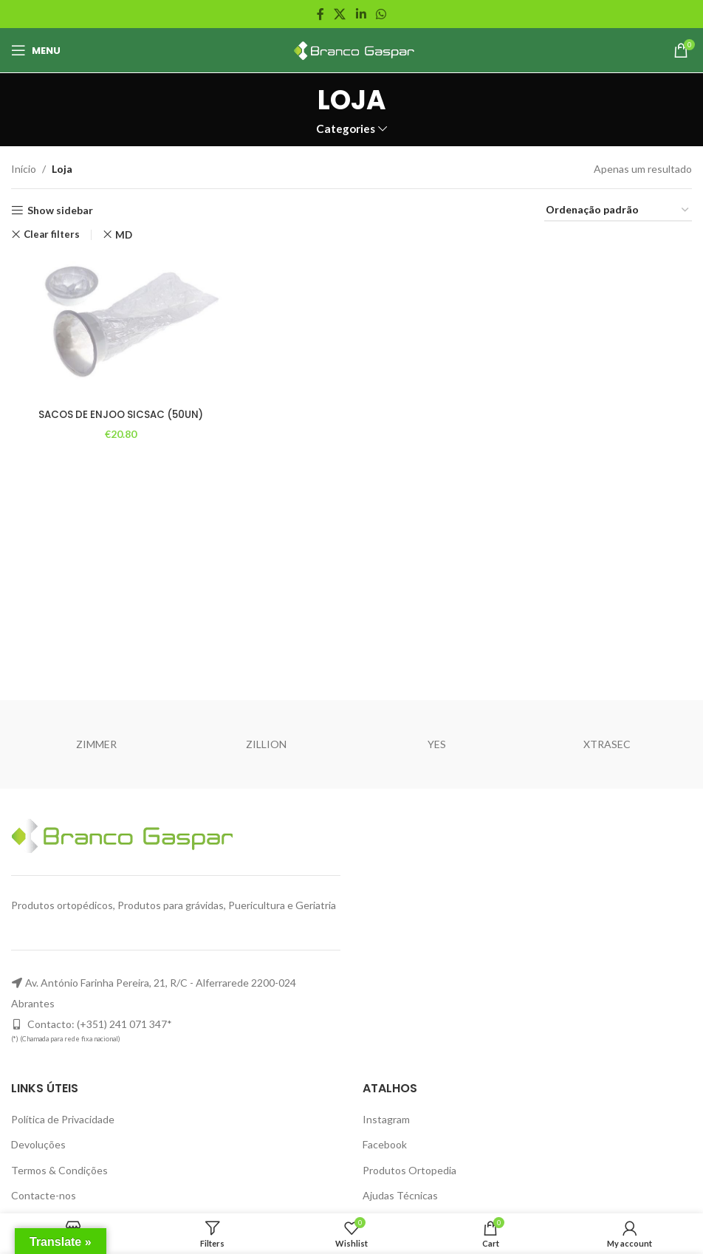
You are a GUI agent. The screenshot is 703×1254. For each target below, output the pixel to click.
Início (23, 168)
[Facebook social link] (320, 14)
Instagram (386, 1119)
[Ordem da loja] (618, 211)
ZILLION (266, 744)
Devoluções (38, 1144)
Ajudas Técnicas (400, 1195)
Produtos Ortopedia (409, 1170)
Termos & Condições (59, 1170)
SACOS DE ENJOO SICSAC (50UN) (120, 412)
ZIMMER (96, 744)
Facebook (385, 1144)
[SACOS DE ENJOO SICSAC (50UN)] (119, 328)
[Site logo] (352, 49)
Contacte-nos (43, 1195)
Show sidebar (60, 210)
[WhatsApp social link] (381, 14)
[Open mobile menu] (36, 50)
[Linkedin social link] (361, 14)
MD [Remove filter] (123, 235)
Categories (345, 128)
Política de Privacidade (62, 1119)
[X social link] (340, 14)
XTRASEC (607, 744)
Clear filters (52, 234)
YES (437, 744)
